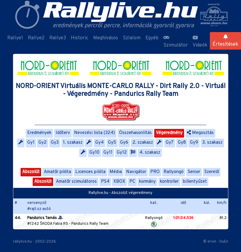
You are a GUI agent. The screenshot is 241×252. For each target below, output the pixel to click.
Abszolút (31, 172)
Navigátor (136, 172)
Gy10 (94, 152)
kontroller (169, 182)
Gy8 (182, 143)
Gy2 (42, 143)
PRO (155, 172)
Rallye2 (36, 38)
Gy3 (55, 143)
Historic (79, 38)
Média (115, 172)
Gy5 (112, 143)
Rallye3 (57, 38)
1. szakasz (73, 143)
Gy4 (99, 143)
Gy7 (170, 143)
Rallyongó (174, 172)
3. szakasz (212, 143)
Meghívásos (105, 38)
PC (132, 182)
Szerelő (211, 172)
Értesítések (225, 40)
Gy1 (30, 143)
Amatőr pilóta (57, 172)
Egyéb (151, 38)
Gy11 (107, 152)
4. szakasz (149, 152)
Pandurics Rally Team (90, 223)
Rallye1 (15, 38)
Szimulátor (175, 41)
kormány (147, 182)
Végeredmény (169, 133)
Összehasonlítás (135, 133)
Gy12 (122, 152)
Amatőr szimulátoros (76, 182)
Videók (200, 41)
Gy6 (124, 143)
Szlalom (132, 38)
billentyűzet (195, 182)
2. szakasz (142, 143)
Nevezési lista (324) (94, 133)
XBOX (119, 182)
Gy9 (194, 143)
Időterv (63, 133)
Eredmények (39, 133)
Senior (194, 172)
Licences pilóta (90, 172)
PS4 (105, 182)
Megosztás (200, 133)
